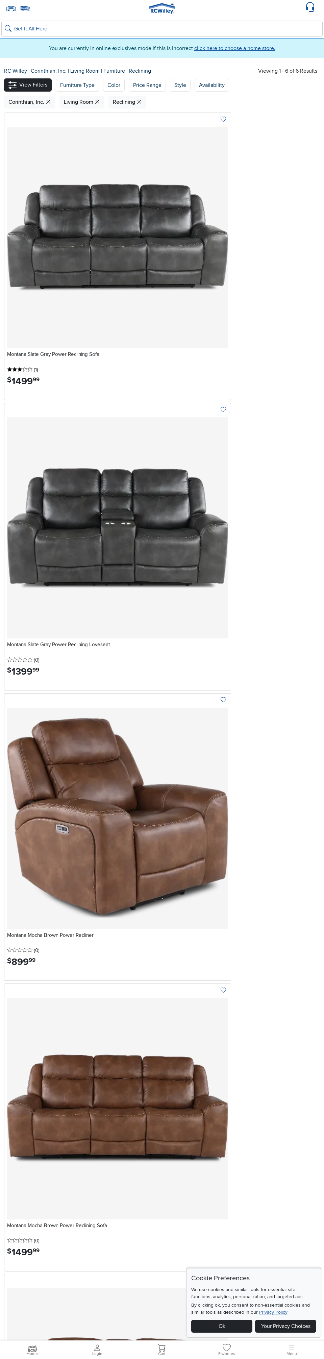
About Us (15, 1273)
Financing (15, 1257)
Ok (222, 1326)
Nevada (105, 1178)
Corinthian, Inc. (49, 71)
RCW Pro (14, 1240)
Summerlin (106, 1203)
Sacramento (257, 1195)
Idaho (181, 1178)
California (257, 1178)
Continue (139, 1145)
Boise (179, 1187)
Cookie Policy (119, 1315)
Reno (100, 1195)
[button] (28, 85)
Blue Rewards (20, 1265)
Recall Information (154, 1306)
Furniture (114, 71)
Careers (13, 1248)
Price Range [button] (147, 85)
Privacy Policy (273, 1312)
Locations (18, 1168)
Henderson (107, 1187)
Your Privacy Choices (285, 1326)
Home (129, 1306)
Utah (11, 1178)
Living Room (85, 71)
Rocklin (252, 1187)
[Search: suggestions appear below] (162, 29)
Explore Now (43, 881)
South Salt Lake (22, 1211)
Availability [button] (212, 85)
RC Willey (15, 71)
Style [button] (180, 85)
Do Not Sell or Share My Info (167, 1315)
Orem (10, 1203)
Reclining (140, 71)
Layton (12, 1195)
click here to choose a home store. (234, 48)
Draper (12, 1187)
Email (10, 1134)
